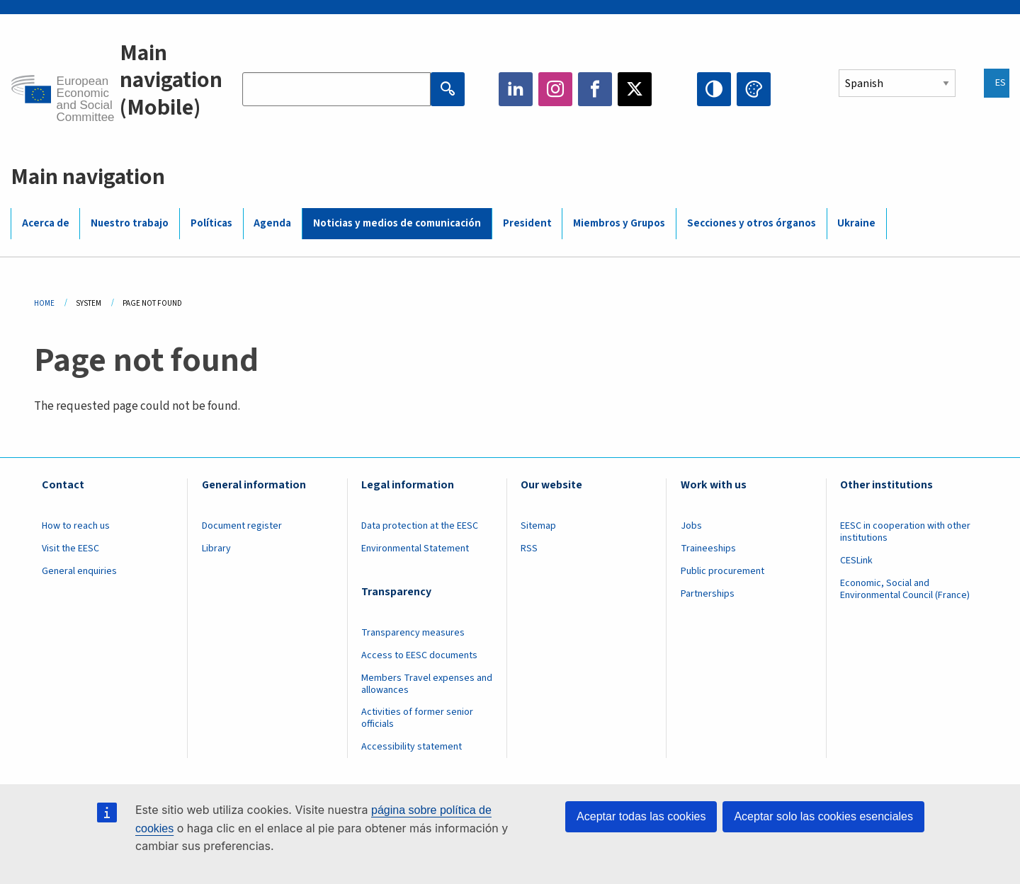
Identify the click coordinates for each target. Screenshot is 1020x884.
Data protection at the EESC (419, 526)
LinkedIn (516, 89)
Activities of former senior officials (417, 718)
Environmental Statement (415, 548)
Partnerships (708, 594)
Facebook (595, 89)
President (527, 223)
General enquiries (79, 571)
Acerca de (45, 223)
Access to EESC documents (419, 655)
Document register (242, 526)
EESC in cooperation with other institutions (905, 532)
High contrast (714, 89)
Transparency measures (413, 633)
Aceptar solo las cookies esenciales (823, 816)
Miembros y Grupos (619, 223)
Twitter (635, 89)
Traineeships (708, 548)
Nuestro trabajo (130, 223)
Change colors (754, 89)
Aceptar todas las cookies (641, 816)
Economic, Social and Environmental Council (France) (906, 589)
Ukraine (856, 223)
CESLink (856, 560)
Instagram (555, 89)
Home (44, 303)
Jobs (691, 526)
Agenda (272, 223)
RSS (529, 548)
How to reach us (76, 526)
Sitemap (538, 526)
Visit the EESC (70, 548)
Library (216, 548)
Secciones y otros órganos (751, 223)
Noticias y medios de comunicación (397, 223)
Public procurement (722, 571)
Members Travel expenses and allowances (426, 684)
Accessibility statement (411, 747)
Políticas (211, 223)
